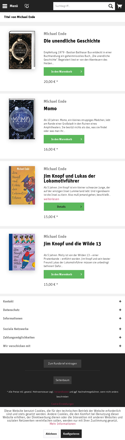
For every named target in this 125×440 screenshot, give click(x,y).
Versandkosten (61, 392)
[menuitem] (10, 6)
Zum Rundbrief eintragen (62, 363)
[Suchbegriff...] (84, 6)
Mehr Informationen (63, 423)
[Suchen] (111, 6)
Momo (50, 108)
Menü (7, 5)
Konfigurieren (71, 433)
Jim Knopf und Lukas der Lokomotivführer (69, 178)
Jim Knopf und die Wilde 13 (72, 244)
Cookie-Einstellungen (62, 404)
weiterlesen (51, 199)
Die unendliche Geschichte (72, 41)
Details (69, 205)
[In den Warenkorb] (64, 71)
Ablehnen (51, 433)
